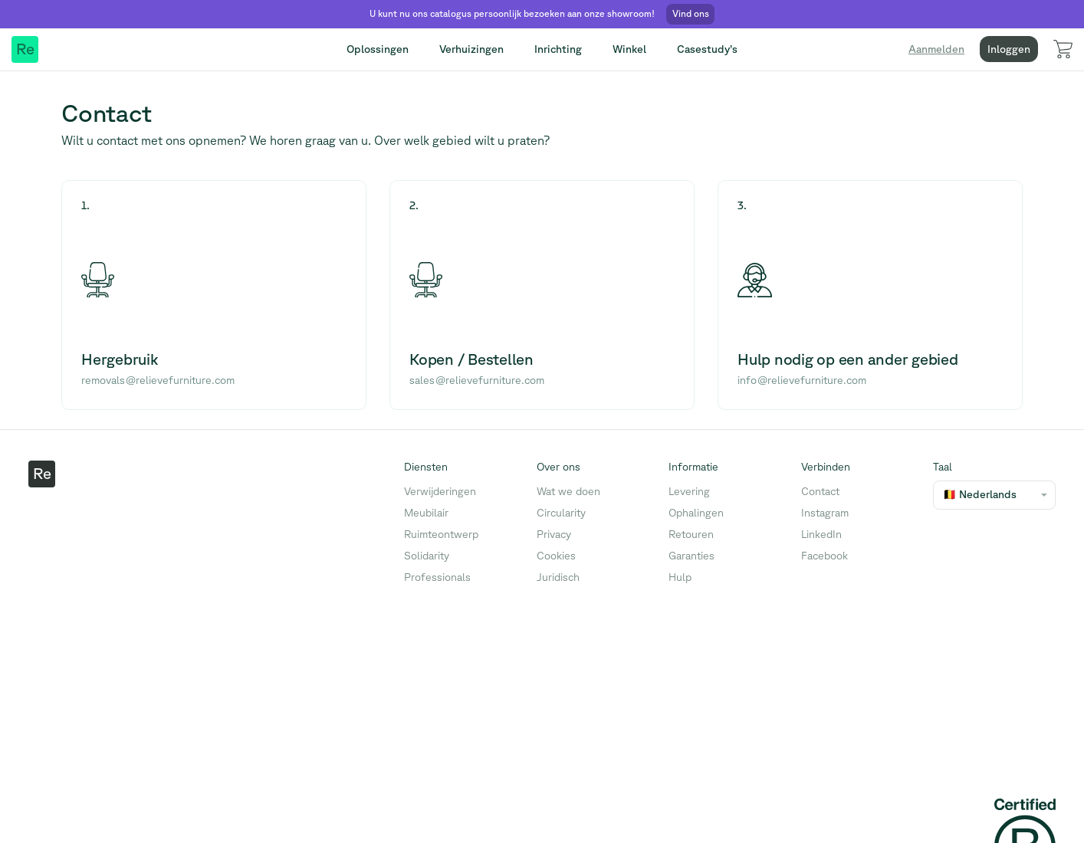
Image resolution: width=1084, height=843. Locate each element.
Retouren (691, 534)
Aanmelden (936, 49)
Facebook (824, 555)
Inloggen (1008, 49)
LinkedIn (821, 534)
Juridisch (558, 577)
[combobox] (942, 495)
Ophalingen (696, 513)
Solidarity (426, 555)
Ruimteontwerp (441, 534)
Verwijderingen (440, 491)
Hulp (679, 577)
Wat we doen (568, 491)
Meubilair (426, 513)
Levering (689, 491)
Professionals (437, 577)
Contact (820, 491)
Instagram (825, 513)
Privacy (554, 534)
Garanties (691, 555)
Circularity (561, 513)
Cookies (556, 555)
